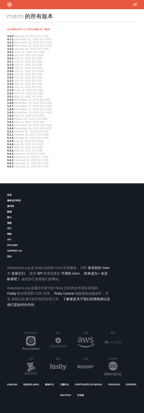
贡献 (9, 223)
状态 (9, 195)
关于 (9, 228)
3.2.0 (10, 58)
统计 (9, 217)
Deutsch (65, 395)
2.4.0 (10, 71)
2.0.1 (10, 96)
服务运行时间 (14, 200)
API (9, 239)
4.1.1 (10, 39)
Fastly (11, 293)
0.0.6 (10, 150)
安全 (9, 256)
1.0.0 (10, 128)
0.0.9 (10, 141)
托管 (88, 332)
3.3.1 (10, 51)
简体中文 (49, 384)
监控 (34, 358)
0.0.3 (10, 160)
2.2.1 (10, 80)
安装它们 (18, 273)
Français (114, 384)
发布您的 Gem (99, 268)
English (12, 384)
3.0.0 (10, 67)
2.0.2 (10, 93)
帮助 (9, 234)
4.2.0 (10, 36)
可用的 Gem (70, 273)
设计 (61, 332)
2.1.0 (10, 90)
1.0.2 (10, 121)
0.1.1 (10, 134)
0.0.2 (10, 163)
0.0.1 (10, 166)
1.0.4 (10, 115)
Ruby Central (64, 293)
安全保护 (115, 358)
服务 (61, 358)
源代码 (10, 206)
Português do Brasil (88, 384)
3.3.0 (10, 55)
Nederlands (31, 384)
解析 (116, 332)
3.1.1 (10, 61)
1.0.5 (10, 112)
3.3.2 (10, 48)
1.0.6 (10, 109)
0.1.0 (10, 137)
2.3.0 (10, 77)
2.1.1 (10, 86)
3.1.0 (10, 64)
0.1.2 (10, 131)
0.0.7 (10, 147)
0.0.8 (10, 144)
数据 (9, 211)
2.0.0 (10, 99)
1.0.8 (10, 102)
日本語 (80, 395)
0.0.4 (10, 156)
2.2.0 (10, 83)
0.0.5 (10, 153)
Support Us (14, 251)
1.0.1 (10, 125)
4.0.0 (10, 45)
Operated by (32, 334)
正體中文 (64, 384)
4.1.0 (10, 42)
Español (131, 384)
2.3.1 (10, 74)
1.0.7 (10, 106)
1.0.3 (10, 118)
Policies (12, 245)
